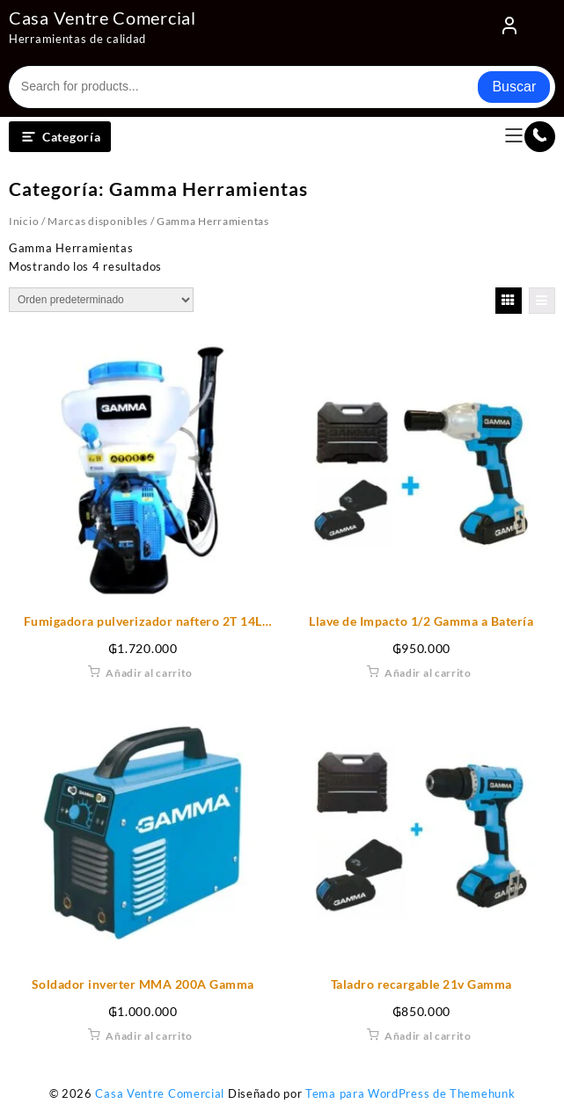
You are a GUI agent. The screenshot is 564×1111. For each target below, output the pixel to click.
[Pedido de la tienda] (101, 299)
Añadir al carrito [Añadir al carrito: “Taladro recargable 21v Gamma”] (428, 1035)
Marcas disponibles (98, 221)
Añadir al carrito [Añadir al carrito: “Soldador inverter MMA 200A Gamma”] (149, 1035)
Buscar (514, 86)
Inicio (24, 221)
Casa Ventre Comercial (102, 17)
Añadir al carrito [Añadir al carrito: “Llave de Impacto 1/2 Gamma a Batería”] (428, 672)
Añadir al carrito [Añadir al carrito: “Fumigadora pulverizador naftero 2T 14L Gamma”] (149, 672)
